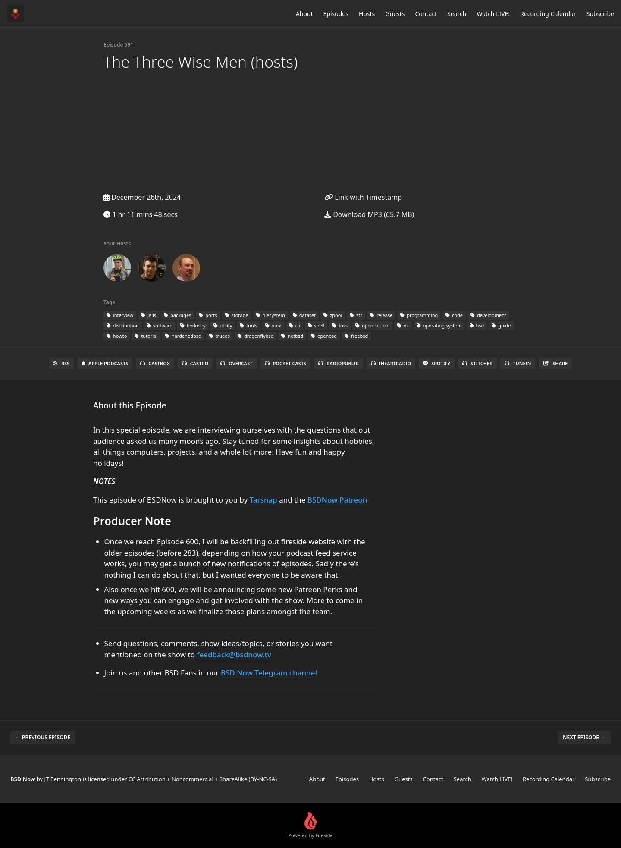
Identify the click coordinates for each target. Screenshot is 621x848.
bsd (477, 325)
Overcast (236, 363)
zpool (332, 315)
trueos (219, 336)
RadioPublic (338, 363)
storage (236, 315)
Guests (395, 13)
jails (148, 315)
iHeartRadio (391, 363)
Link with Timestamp (363, 197)
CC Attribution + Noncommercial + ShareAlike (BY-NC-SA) (203, 779)
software (159, 325)
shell (316, 325)
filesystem (270, 315)
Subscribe (600, 13)
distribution (123, 325)
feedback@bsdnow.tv (234, 655)
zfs (356, 315)
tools (248, 325)
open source (372, 325)
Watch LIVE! (493, 13)
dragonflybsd (255, 336)
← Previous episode (43, 737)
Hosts (367, 13)
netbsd (292, 336)
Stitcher (477, 363)
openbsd (324, 336)
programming (419, 315)
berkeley (193, 325)
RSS (61, 363)
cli (294, 325)
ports (208, 315)
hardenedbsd (183, 336)
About (304, 13)
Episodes (335, 13)
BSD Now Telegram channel (269, 673)
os (403, 325)
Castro (195, 363)
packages (177, 315)
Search (456, 13)
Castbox (154, 363)
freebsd (356, 336)
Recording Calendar (548, 13)
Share (555, 363)
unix (273, 325)
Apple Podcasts (105, 363)
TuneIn (518, 363)
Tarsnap (263, 500)
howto (117, 336)
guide (501, 325)
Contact (426, 13)
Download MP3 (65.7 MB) (369, 214)
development (488, 315)
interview (120, 315)
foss (340, 325)
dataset (304, 315)
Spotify (436, 363)
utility (222, 325)
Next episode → (584, 737)
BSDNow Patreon (337, 500)
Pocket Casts (286, 363)
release (381, 315)
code (454, 315)
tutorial (146, 336)
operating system (439, 325)
